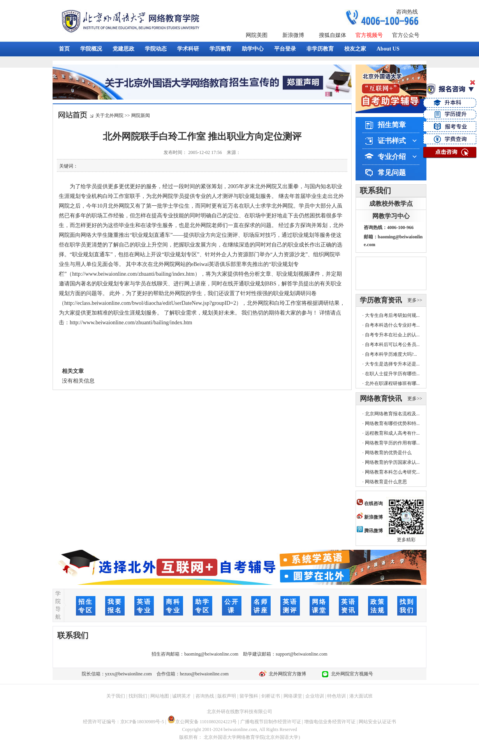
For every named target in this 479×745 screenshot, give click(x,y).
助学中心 (253, 49)
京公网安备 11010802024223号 (202, 721)
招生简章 (392, 125)
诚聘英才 (181, 696)
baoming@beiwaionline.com (211, 654)
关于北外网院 (109, 115)
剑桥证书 (270, 696)
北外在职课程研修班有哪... (392, 383)
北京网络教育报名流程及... (392, 413)
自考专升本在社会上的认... (392, 335)
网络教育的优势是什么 (388, 452)
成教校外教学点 (391, 203)
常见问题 (392, 173)
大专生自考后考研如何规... (392, 315)
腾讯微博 (370, 530)
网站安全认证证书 (377, 721)
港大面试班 (361, 696)
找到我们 (138, 696)
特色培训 (336, 696)
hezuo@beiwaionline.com (204, 674)
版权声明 (226, 696)
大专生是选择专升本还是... (392, 364)
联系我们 (375, 190)
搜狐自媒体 (332, 35)
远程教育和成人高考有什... (392, 433)
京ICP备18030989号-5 (142, 721)
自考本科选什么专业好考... (392, 325)
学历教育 (220, 49)
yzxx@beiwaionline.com (128, 674)
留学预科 (248, 696)
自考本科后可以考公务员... (392, 344)
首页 (64, 49)
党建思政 (123, 49)
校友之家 (355, 49)
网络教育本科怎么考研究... (392, 472)
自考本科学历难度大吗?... (391, 354)
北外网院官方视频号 (351, 674)
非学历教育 (320, 49)
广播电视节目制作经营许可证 (270, 721)
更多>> (414, 300)
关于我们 (115, 696)
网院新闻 (140, 115)
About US (388, 49)
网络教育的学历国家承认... (392, 462)
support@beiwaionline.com (302, 654)
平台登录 (285, 49)
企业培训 (314, 696)
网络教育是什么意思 (386, 481)
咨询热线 (407, 12)
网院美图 (257, 35)
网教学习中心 (391, 216)
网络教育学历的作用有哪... (392, 443)
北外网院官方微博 (286, 674)
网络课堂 (293, 696)
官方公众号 (405, 35)
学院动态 (156, 49)
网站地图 (159, 696)
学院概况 (91, 49)
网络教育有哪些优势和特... (392, 423)
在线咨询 (370, 503)
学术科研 (188, 49)
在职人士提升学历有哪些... (392, 373)
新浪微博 (293, 35)
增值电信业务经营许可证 (330, 721)
